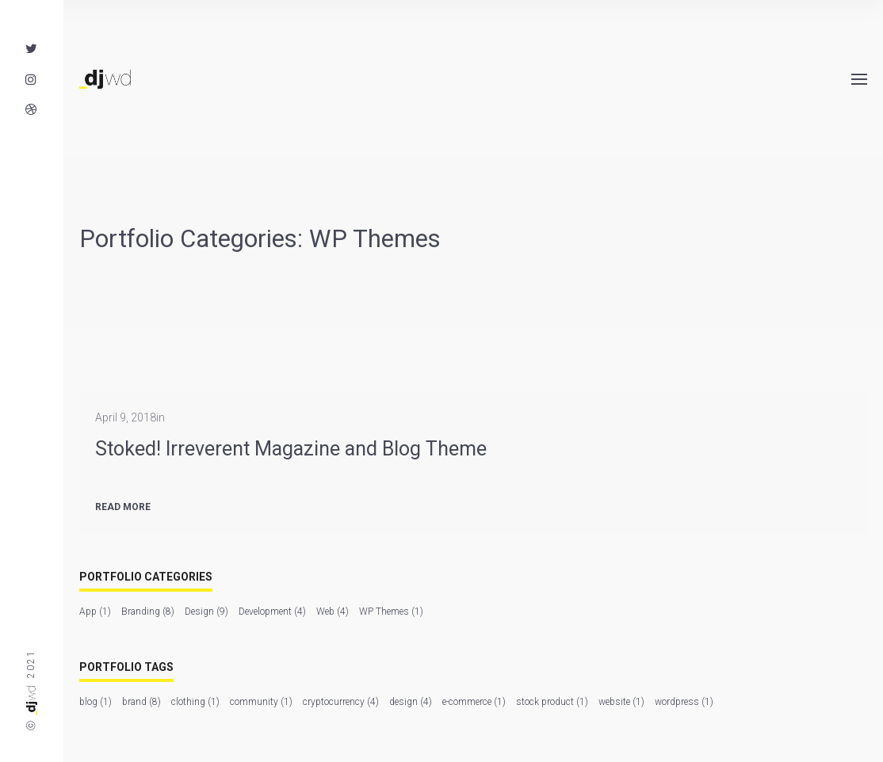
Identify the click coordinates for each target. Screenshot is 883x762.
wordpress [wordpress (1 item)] (684, 702)
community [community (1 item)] (261, 702)
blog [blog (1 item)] (95, 702)
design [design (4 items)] (410, 702)
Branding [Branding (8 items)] (147, 611)
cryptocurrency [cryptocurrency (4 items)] (341, 702)
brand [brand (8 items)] (141, 702)
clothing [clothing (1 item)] (195, 702)
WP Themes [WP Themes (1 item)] (391, 611)
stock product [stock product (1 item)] (552, 702)
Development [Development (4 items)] (272, 611)
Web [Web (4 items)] (332, 611)
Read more (123, 506)
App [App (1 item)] (95, 611)
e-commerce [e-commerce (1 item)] (474, 702)
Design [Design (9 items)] (206, 611)
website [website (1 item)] (621, 702)
